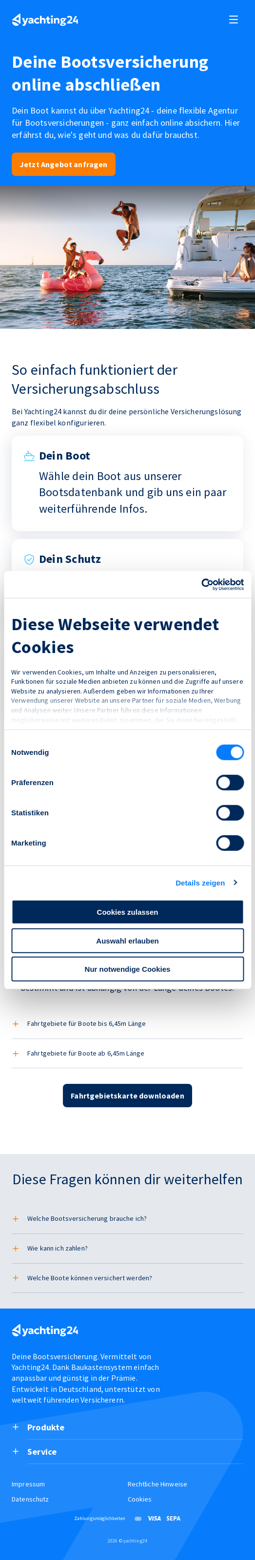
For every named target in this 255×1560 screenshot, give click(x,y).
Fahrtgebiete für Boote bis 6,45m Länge (86, 1023)
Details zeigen (200, 882)
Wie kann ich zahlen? (57, 1248)
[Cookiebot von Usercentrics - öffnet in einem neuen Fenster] (201, 584)
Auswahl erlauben (127, 940)
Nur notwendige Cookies (128, 969)
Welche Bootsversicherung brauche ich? (87, 1218)
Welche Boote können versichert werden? (89, 1277)
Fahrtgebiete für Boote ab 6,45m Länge (85, 1053)
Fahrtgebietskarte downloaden (127, 1095)
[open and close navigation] (233, 19)
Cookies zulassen (127, 912)
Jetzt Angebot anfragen (64, 164)
